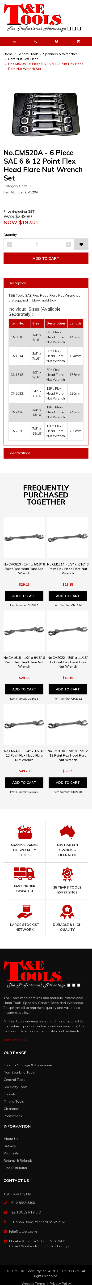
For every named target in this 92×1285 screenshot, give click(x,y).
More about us (15, 1040)
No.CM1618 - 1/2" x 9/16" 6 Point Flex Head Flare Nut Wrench (24, 662)
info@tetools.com (23, 1231)
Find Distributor (15, 1168)
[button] (14, 41)
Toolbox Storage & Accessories (28, 1065)
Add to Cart (46, 258)
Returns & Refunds (18, 1160)
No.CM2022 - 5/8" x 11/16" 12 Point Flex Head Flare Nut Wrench (68, 662)
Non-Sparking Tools (19, 1072)
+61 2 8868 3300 (22, 1203)
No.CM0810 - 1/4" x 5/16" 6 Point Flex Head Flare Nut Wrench (24, 568)
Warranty (11, 1153)
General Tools (14, 1080)
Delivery (10, 1146)
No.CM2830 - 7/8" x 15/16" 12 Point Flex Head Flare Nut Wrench (68, 755)
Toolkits (10, 1094)
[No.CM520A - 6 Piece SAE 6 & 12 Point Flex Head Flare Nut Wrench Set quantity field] (39, 244)
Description (17, 283)
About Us (11, 1139)
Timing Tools (14, 1101)
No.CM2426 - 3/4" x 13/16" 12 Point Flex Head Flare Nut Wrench (24, 755)
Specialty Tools (15, 1087)
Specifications (19, 453)
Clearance (12, 1109)
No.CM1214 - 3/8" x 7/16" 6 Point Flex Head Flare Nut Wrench (67, 568)
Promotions (13, 1116)
